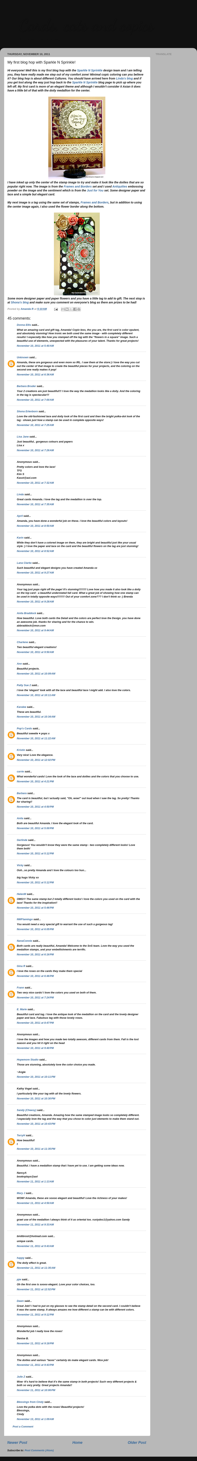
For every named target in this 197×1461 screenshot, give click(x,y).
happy (20, 1258)
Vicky (20, 865)
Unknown (23, 357)
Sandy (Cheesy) (26, 1110)
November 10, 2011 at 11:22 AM (36, 738)
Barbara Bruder (26, 386)
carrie (20, 771)
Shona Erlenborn (27, 411)
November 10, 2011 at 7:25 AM (35, 425)
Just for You (95, 190)
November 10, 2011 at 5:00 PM (35, 828)
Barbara (22, 793)
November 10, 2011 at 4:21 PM (35, 781)
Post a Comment (23, 1426)
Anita (20, 818)
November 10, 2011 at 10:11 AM (36, 695)
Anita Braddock (26, 613)
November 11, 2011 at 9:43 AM (35, 1246)
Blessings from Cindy (30, 1402)
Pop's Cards (24, 728)
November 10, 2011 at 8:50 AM (35, 525)
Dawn (20, 1301)
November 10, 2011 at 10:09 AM (36, 673)
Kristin (21, 750)
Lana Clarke (24, 563)
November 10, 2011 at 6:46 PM (35, 976)
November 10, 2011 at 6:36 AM (35, 374)
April (20, 516)
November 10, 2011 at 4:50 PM (35, 806)
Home (77, 1443)
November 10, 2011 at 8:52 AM (35, 551)
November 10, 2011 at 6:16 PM (35, 954)
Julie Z (21, 1376)
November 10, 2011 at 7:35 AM (35, 504)
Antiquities (119, 186)
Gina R (21, 966)
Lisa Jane (23, 436)
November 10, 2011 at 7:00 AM (35, 399)
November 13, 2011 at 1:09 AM (35, 1419)
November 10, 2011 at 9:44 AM (35, 630)
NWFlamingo (25, 919)
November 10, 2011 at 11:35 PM (36, 1148)
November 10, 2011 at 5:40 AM (35, 345)
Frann (20, 987)
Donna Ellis (24, 324)
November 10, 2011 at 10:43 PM (36, 1123)
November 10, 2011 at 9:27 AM (35, 572)
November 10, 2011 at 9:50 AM (35, 652)
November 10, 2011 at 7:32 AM (35, 482)
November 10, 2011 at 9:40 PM (35, 1048)
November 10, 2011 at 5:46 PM (35, 907)
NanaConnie (24, 940)
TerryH (21, 1135)
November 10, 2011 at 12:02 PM (36, 760)
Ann (19, 663)
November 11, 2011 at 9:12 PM (35, 1314)
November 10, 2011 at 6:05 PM (35, 929)
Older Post (137, 1443)
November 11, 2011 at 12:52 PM (36, 1289)
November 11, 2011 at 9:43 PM (35, 1365)
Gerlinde (22, 840)
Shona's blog (20, 302)
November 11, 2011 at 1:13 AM (35, 1181)
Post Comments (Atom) (39, 1450)
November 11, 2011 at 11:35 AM (36, 1267)
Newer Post (17, 1443)
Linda (20, 494)
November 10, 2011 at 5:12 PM (35, 853)
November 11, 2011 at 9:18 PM (35, 1343)
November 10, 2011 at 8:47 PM (35, 1022)
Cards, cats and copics (86, 25)
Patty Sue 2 (24, 685)
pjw (19, 1279)
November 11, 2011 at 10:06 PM (36, 1390)
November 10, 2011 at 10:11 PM (36, 1076)
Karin (20, 537)
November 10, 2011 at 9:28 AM (35, 601)
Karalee (21, 707)
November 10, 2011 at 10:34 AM (36, 716)
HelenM (21, 894)
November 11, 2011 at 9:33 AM (35, 1224)
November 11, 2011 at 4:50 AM (35, 1203)
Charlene (22, 642)
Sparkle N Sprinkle (89, 70)
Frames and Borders (78, 186)
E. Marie (22, 1009)
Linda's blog (124, 78)
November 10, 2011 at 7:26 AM (35, 450)
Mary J (21, 1193)
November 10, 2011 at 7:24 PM (35, 997)
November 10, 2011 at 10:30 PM (36, 1098)
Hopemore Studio (28, 1059)
